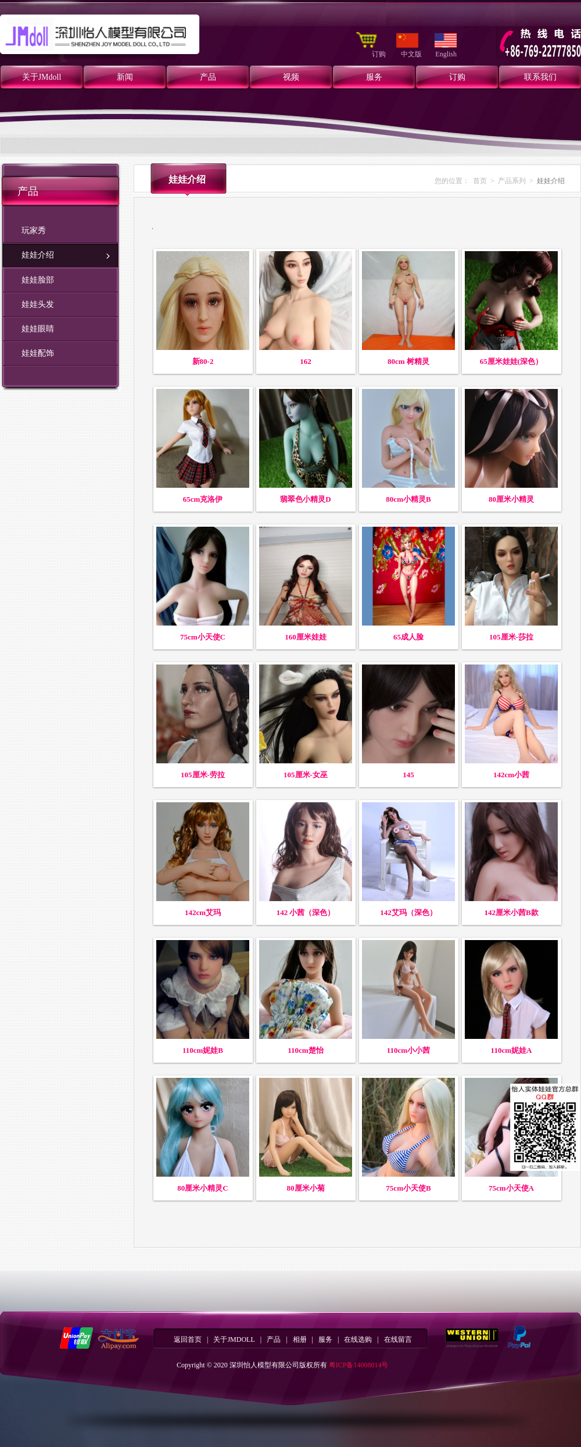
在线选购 (358, 1339)
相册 (300, 1339)
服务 (374, 77)
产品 (208, 77)
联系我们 (540, 77)
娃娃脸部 (37, 280)
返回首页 (188, 1339)
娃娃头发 (37, 304)
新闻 (125, 77)
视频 (291, 77)
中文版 (412, 54)
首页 (480, 181)
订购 (380, 54)
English (446, 54)
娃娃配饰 (37, 353)
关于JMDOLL (233, 1339)
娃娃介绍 (37, 255)
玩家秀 (33, 230)
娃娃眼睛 (37, 328)
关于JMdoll (42, 77)
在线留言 (398, 1339)
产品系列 (512, 181)
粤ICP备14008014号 (359, 1365)
